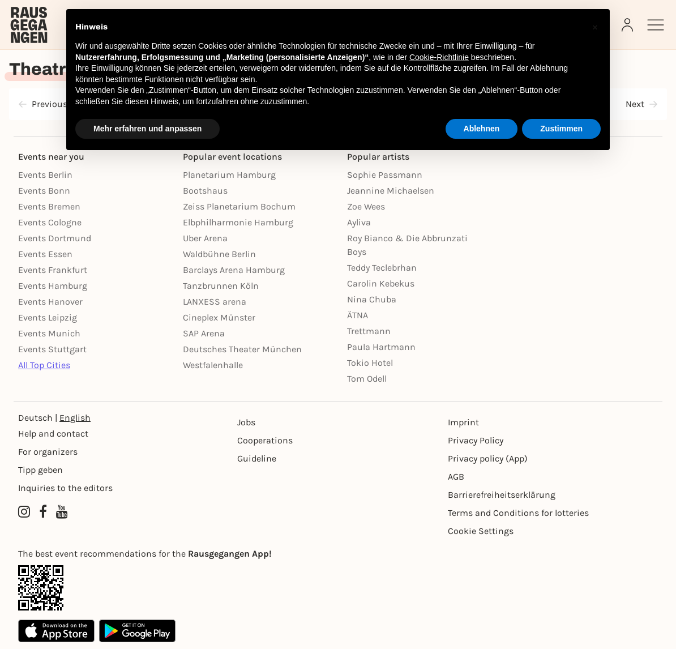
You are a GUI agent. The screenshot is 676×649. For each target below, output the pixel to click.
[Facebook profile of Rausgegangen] (43, 512)
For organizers (48, 451)
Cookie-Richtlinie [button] (439, 57)
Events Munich (49, 333)
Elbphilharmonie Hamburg (238, 222)
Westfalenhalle (213, 365)
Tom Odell (367, 378)
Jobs (246, 422)
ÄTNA (357, 315)
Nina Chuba (371, 299)
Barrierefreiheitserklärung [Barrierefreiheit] (501, 494)
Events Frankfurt (52, 269)
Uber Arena (205, 238)
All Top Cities (44, 365)
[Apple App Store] (56, 631)
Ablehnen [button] (482, 128)
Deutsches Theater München (242, 349)
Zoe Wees (366, 206)
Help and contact (53, 433)
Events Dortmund (54, 238)
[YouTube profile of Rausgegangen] (62, 512)
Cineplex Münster (219, 317)
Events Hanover (50, 301)
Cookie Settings (481, 531)
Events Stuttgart (52, 349)
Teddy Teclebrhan (382, 267)
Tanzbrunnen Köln (221, 285)
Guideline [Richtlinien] (256, 458)
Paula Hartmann (381, 346)
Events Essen (45, 254)
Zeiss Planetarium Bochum (239, 206)
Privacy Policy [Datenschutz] (475, 440)
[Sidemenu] (655, 25)
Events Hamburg (52, 285)
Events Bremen (49, 206)
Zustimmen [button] (561, 128)
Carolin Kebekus (380, 283)
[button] (595, 27)
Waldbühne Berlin (219, 254)
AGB (456, 476)
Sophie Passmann (384, 174)
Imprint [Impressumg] (463, 422)
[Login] (628, 25)
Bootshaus (205, 190)
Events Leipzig (47, 317)
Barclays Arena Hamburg (234, 269)
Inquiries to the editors (65, 488)
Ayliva (359, 222)
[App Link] (338, 587)
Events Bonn (44, 190)
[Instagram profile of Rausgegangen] (24, 512)
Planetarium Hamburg (229, 174)
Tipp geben (40, 469)
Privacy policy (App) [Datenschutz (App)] (488, 458)
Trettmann (369, 331)
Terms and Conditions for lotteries (518, 512)
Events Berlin (45, 174)
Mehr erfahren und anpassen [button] (147, 128)
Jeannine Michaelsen (390, 190)
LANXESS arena (214, 301)
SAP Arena (204, 333)
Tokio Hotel (370, 362)
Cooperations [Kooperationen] (265, 440)
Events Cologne (50, 222)
